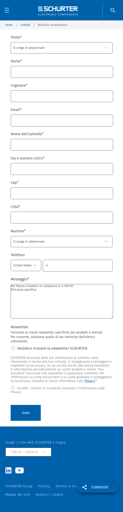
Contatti (25, 25)
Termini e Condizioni (72, 486)
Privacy (89, 381)
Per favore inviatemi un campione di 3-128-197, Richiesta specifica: (62, 301)
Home (9, 25)
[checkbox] (62, 390)
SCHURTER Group (19, 486)
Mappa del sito (17, 495)
